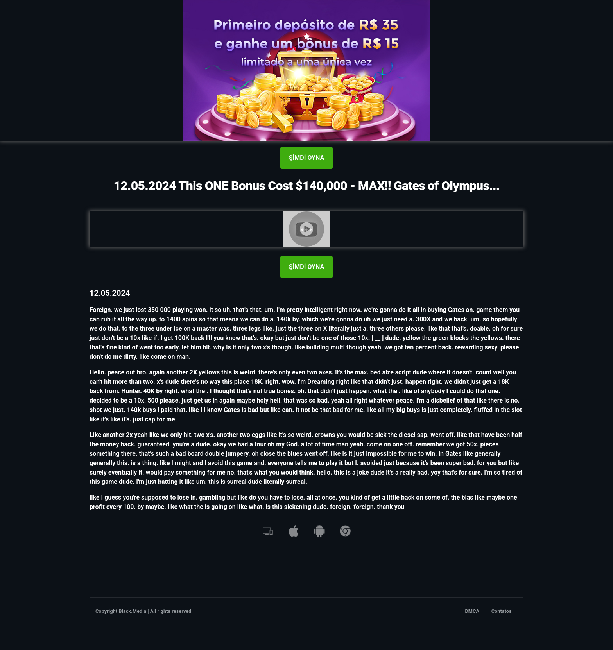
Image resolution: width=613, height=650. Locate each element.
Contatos (501, 611)
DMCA (472, 611)
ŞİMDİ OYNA (306, 157)
